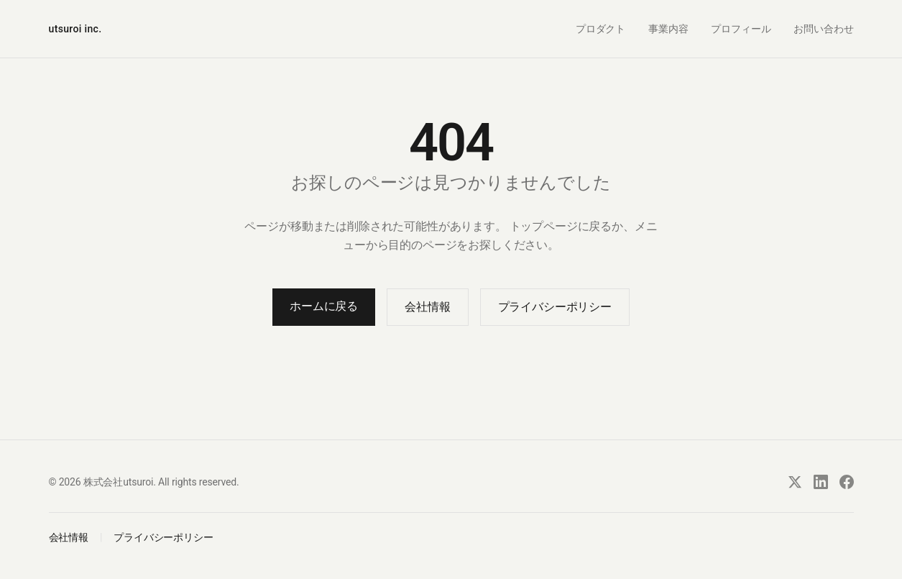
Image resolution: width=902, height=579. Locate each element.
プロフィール (740, 29)
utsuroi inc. (75, 29)
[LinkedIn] (821, 482)
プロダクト (600, 29)
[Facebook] (846, 482)
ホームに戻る (324, 306)
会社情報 (427, 307)
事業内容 (668, 29)
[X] (795, 482)
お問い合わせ (823, 29)
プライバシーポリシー (555, 307)
